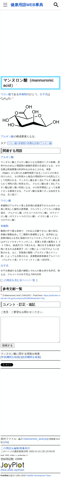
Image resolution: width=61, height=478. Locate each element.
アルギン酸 (7, 136)
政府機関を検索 (31, 357)
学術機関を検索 (10, 357)
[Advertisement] (30, 43)
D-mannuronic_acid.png (33, 438)
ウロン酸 (6, 94)
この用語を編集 (10, 448)
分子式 (43, 94)
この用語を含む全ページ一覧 (18, 280)
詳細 (6, 442)
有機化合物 (33, 143)
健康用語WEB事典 (27, 5)
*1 (12, 98)
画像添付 (25, 448)
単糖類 (23, 94)
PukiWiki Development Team (38, 475)
